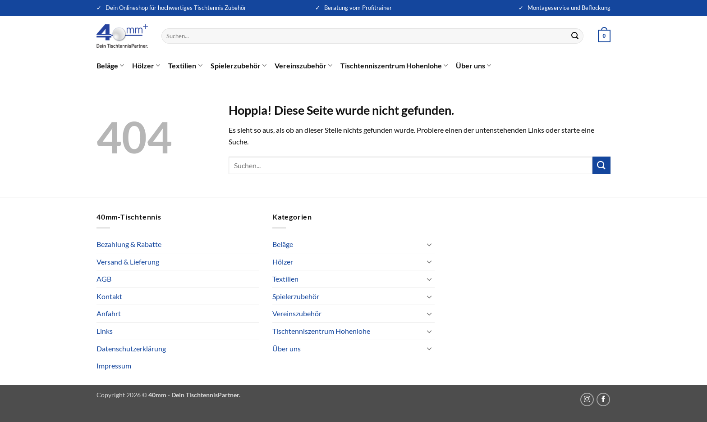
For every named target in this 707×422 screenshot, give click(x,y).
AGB (103, 278)
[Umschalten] (429, 244)
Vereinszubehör (303, 65)
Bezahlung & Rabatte (128, 244)
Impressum (113, 365)
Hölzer (146, 65)
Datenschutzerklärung (131, 348)
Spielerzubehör (238, 65)
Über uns (473, 65)
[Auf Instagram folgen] (587, 399)
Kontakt (109, 296)
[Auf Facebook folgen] (603, 399)
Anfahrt (108, 313)
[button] (604, 36)
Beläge (110, 65)
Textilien (185, 65)
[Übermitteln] (575, 36)
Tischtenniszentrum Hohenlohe (394, 65)
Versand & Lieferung (127, 261)
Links (104, 331)
